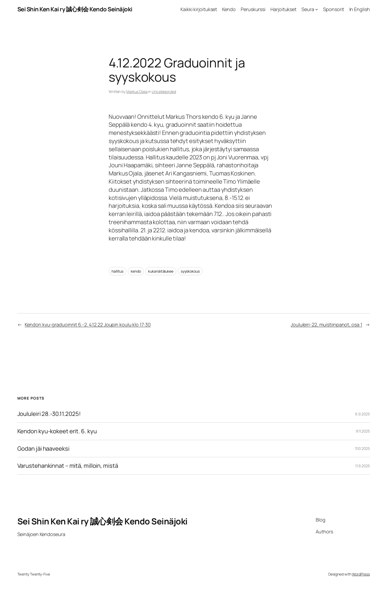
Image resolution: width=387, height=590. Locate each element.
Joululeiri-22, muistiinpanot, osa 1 (326, 324)
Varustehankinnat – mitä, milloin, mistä (67, 466)
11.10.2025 (362, 448)
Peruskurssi (253, 9)
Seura (307, 9)
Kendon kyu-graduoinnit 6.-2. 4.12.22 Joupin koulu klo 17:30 (87, 324)
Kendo (229, 9)
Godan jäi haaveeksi (43, 448)
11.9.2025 (362, 465)
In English (359, 9)
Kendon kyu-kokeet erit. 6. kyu (57, 431)
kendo (136, 271)
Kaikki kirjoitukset (198, 9)
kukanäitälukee (160, 271)
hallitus (117, 271)
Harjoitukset (283, 9)
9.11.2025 (363, 431)
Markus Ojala (137, 91)
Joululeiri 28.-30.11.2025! (49, 414)
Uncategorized (164, 91)
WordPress (361, 574)
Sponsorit (333, 9)
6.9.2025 (362, 413)
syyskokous (190, 271)
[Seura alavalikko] (316, 9)
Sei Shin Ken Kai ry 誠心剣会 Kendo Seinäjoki (74, 9)
